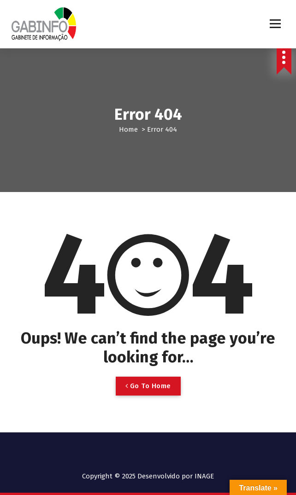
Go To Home (148, 386)
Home (128, 129)
